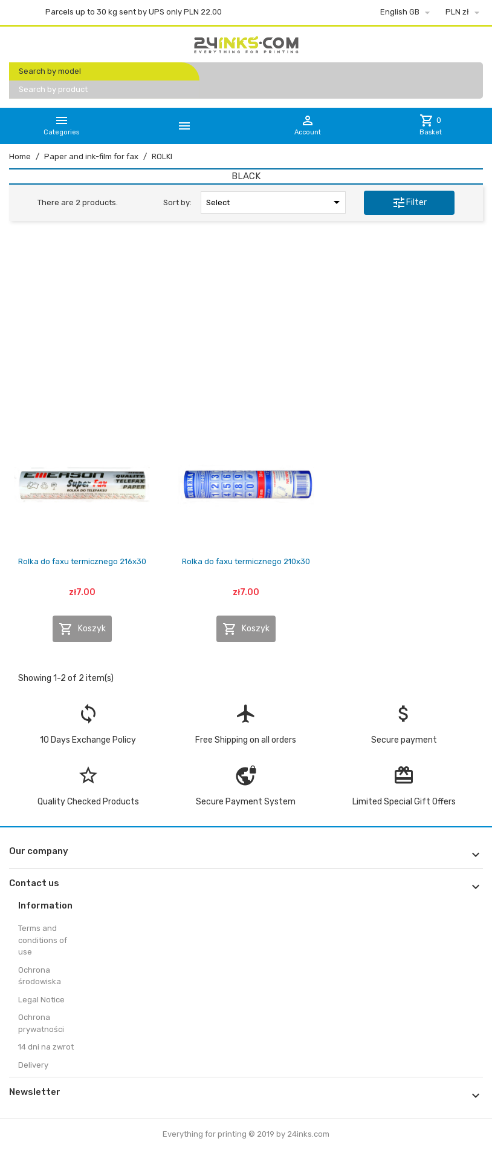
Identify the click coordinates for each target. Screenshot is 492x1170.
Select (275, 202)
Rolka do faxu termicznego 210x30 (246, 561)
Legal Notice (41, 999)
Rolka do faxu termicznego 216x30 (82, 561)
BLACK (246, 176)
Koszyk (82, 629)
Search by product (53, 89)
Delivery (33, 1065)
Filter (409, 203)
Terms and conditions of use (42, 940)
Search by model (50, 71)
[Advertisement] (246, 322)
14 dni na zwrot (46, 1046)
